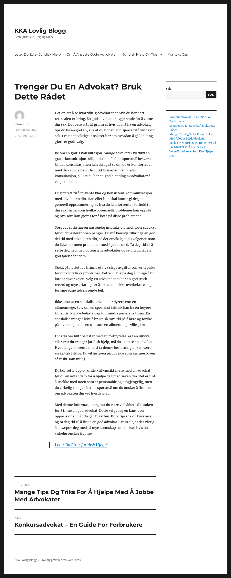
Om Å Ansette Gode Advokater (91, 54)
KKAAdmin (21, 124)
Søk (168, 89)
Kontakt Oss (178, 54)
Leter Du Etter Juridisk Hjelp (37, 54)
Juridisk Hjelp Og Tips (140, 54)
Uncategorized (24, 135)
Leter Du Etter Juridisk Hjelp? (81, 444)
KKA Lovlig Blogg (40, 30)
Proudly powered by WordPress (60, 560)
